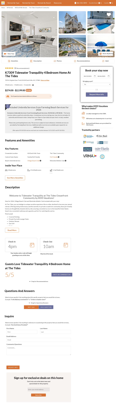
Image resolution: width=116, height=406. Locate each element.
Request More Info (97, 94)
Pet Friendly (54, 157)
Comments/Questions (14, 344)
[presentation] (20, 360)
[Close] (50, 96)
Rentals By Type (13, 3)
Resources (58, 3)
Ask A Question (45, 307)
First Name (10, 328)
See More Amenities (15, 178)
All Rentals (10, 7)
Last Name (43, 328)
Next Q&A (31, 307)
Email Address (11, 336)
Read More (12, 230)
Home (3, 7)
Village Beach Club (33, 160)
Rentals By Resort (44, 3)
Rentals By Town (28, 3)
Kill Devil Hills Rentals (21, 7)
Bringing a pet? (88, 81)
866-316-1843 (81, 3)
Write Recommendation (61, 274)
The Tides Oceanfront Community (39, 7)
